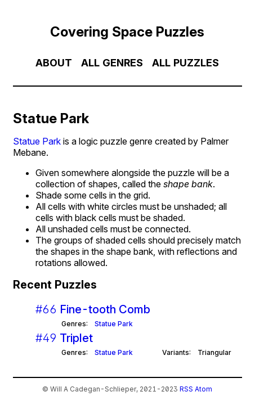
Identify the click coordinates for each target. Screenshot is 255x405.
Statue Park (37, 141)
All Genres (112, 63)
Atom (203, 389)
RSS (186, 389)
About (53, 63)
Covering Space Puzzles (127, 32)
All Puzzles (185, 63)
